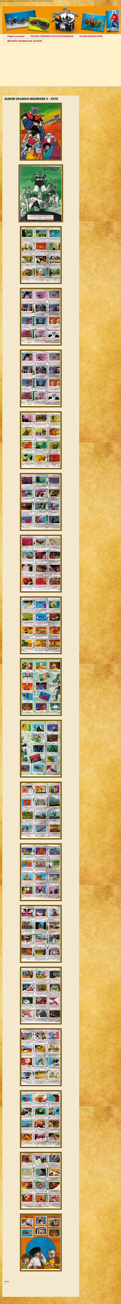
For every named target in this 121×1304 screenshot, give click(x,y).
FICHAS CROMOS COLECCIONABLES (51, 36)
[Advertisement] (62, 67)
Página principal (15, 36)
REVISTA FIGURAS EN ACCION (24, 41)
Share (6, 1281)
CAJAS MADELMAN (90, 36)
